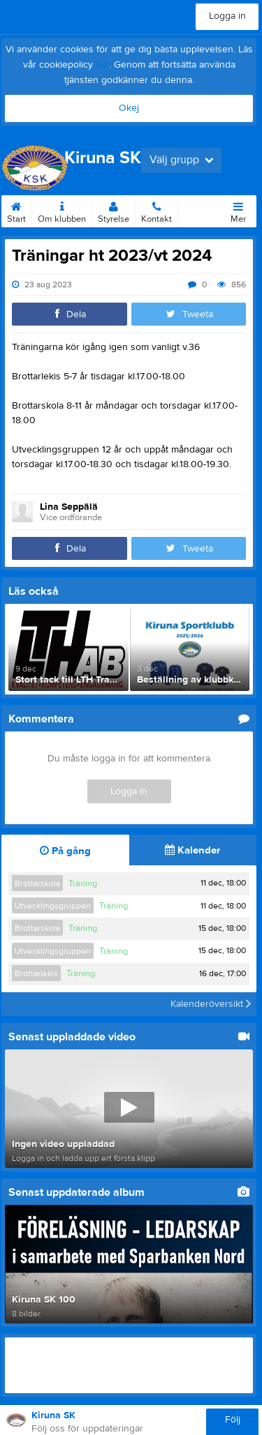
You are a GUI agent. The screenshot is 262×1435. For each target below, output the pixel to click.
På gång (65, 851)
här (102, 65)
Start (16, 210)
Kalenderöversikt (210, 1004)
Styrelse (113, 210)
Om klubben (62, 210)
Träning (82, 883)
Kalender (192, 850)
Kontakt (156, 210)
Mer (238, 210)
